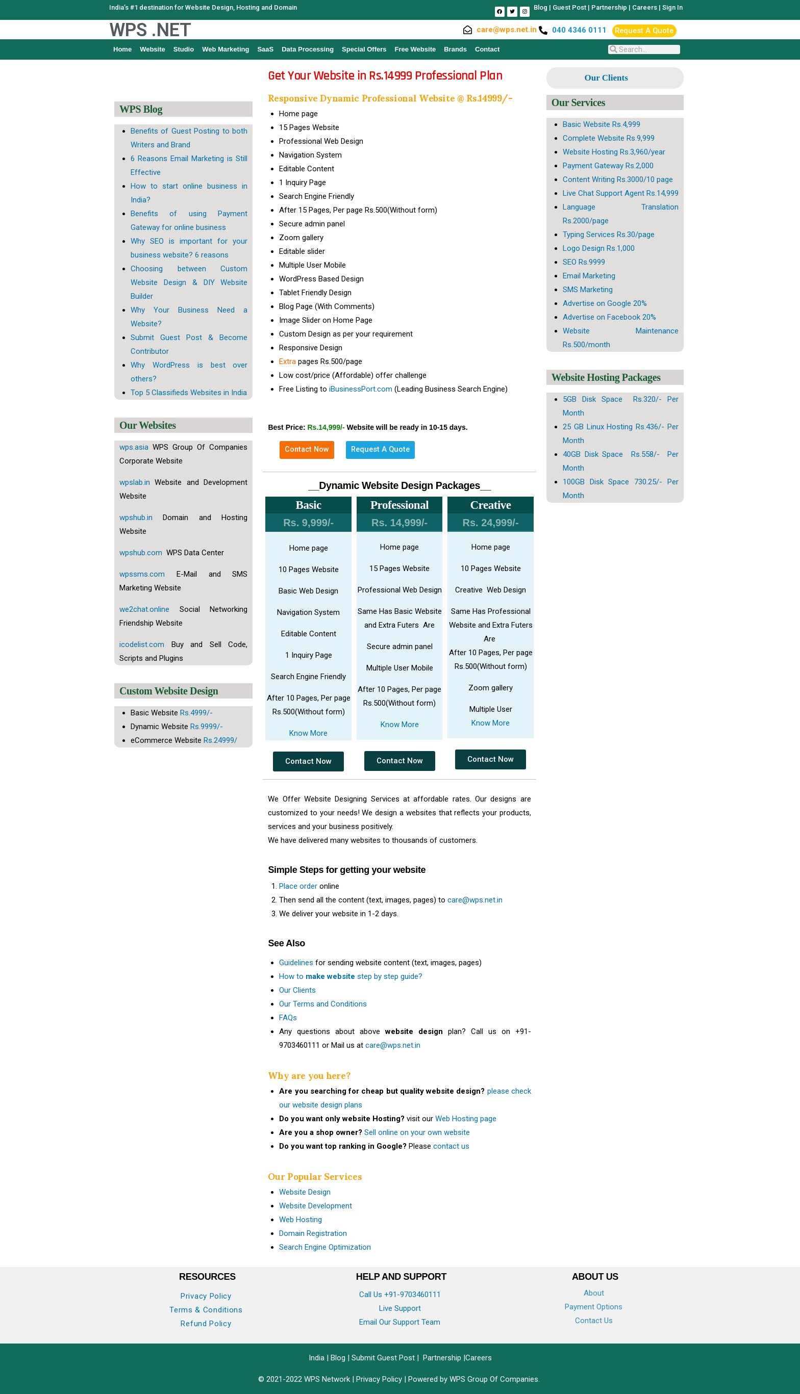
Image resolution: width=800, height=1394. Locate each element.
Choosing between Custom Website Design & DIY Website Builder (189, 282)
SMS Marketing (588, 289)
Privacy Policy (206, 1296)
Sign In (672, 7)
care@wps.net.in (475, 900)
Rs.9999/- (206, 726)
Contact (487, 49)
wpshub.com (141, 552)
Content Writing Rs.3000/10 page (618, 179)
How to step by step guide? (350, 976)
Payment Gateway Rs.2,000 (608, 165)
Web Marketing (225, 49)
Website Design (305, 1192)
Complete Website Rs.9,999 (609, 138)
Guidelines (296, 962)
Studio (183, 49)
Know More (308, 733)
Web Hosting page (465, 1118)
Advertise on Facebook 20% (609, 317)
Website (152, 49)
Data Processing (308, 49)
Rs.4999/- (196, 712)
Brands (455, 49)
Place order (298, 886)
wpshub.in (136, 517)
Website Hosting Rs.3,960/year (614, 152)
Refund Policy (206, 1323)
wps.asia (133, 447)
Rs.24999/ (220, 740)
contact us (451, 1146)
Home (122, 49)
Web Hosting (300, 1219)
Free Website (415, 49)
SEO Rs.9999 (584, 262)
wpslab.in (134, 482)
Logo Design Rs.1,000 (599, 248)
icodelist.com (141, 644)
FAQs (288, 1017)
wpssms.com (142, 574)
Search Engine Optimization (325, 1247)
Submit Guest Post (383, 1357)
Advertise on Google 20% (605, 303)
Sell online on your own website (417, 1132)
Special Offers (364, 49)
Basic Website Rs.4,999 (601, 124)
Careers (644, 7)
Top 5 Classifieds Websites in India (189, 392)
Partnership (609, 7)
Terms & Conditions (206, 1309)
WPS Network (328, 1379)
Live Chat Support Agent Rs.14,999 (621, 193)
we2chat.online (144, 609)
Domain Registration (313, 1233)
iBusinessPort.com (360, 389)
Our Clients (297, 990)
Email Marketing (589, 275)
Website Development (315, 1205)
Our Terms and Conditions (323, 1004)
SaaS (265, 49)
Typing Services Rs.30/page (609, 234)
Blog (540, 7)
